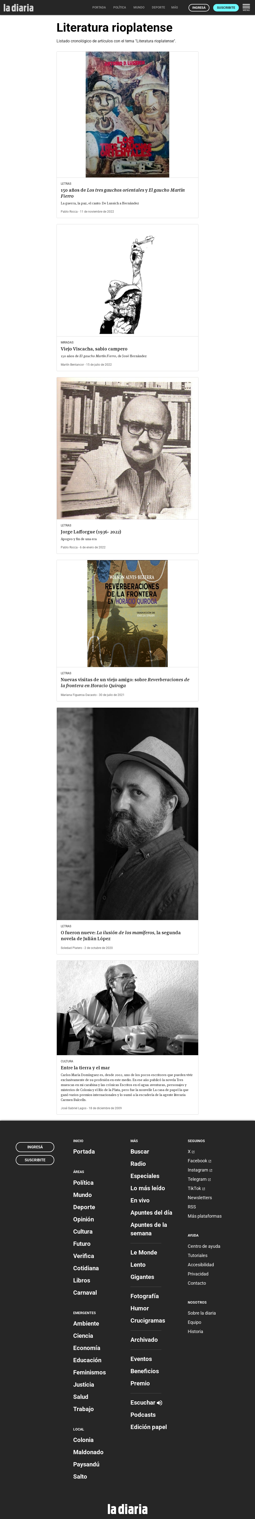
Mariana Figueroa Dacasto (79, 695)
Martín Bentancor (72, 364)
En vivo (140, 1200)
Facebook (199, 1160)
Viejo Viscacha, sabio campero (94, 349)
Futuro (82, 1243)
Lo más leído (147, 1188)
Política (83, 1182)
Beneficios (144, 1371)
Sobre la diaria (202, 1313)
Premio (140, 1383)
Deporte (84, 1207)
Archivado (144, 1339)
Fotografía (144, 1296)
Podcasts (143, 1414)
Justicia (83, 1384)
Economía (86, 1348)
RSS (192, 1206)
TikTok (196, 1188)
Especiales (144, 1176)
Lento (138, 1264)
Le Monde (143, 1252)
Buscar (139, 1151)
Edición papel (148, 1427)
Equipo (194, 1322)
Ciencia (83, 1335)
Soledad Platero (71, 948)
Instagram (200, 1170)
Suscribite (226, 7)
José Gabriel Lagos (73, 1108)
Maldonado (88, 1452)
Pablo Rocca (69, 211)
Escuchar (146, 1402)
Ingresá (199, 7)
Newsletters (200, 1197)
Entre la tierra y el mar (85, 1068)
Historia (195, 1331)
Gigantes (142, 1276)
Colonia (83, 1439)
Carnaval (85, 1292)
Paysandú (86, 1464)
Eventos (141, 1358)
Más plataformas (205, 1216)
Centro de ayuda (204, 1246)
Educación (87, 1360)
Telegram (199, 1179)
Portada (84, 1151)
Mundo (82, 1194)
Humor (139, 1308)
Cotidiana (86, 1268)
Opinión (83, 1219)
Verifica (83, 1256)
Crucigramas (147, 1320)
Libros (81, 1280)
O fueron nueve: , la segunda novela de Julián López (121, 935)
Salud (80, 1396)
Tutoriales (197, 1255)
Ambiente (86, 1323)
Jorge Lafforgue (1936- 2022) (91, 532)
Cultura (83, 1231)
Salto (80, 1476)
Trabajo (83, 1409)
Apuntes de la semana (148, 1229)
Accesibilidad (201, 1264)
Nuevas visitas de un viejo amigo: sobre (125, 682)
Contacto (197, 1283)
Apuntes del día (151, 1212)
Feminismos (89, 1372)
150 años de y (123, 193)
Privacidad (198, 1273)
